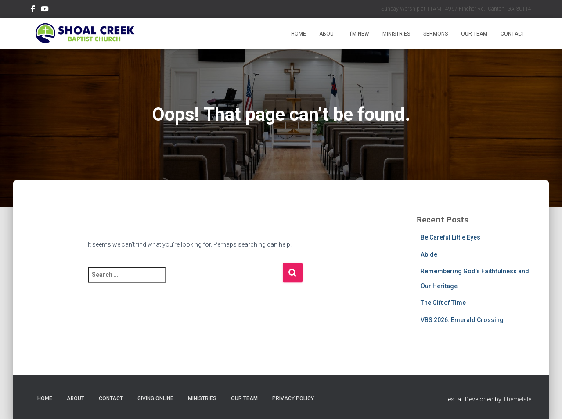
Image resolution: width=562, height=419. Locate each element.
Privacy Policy (293, 398)
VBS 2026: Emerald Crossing (462, 319)
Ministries (396, 34)
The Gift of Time (443, 302)
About (328, 34)
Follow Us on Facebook (33, 10)
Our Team (474, 34)
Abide (429, 254)
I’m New (359, 34)
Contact (513, 34)
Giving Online (155, 398)
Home (298, 34)
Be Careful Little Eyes (450, 237)
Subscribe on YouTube (45, 10)
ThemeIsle (517, 399)
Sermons (435, 34)
